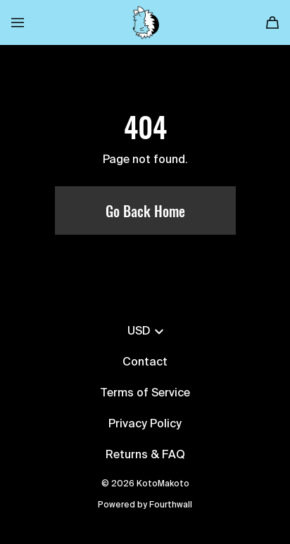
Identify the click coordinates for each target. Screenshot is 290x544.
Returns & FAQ (145, 455)
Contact (145, 362)
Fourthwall (170, 505)
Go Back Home (145, 210)
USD (145, 331)
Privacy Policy (145, 424)
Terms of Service (145, 393)
